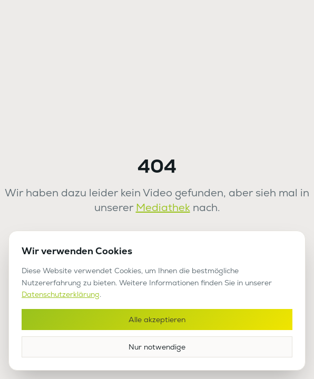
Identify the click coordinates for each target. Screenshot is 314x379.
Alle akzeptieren (157, 319)
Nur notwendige (157, 347)
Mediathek (163, 207)
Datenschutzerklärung (61, 294)
